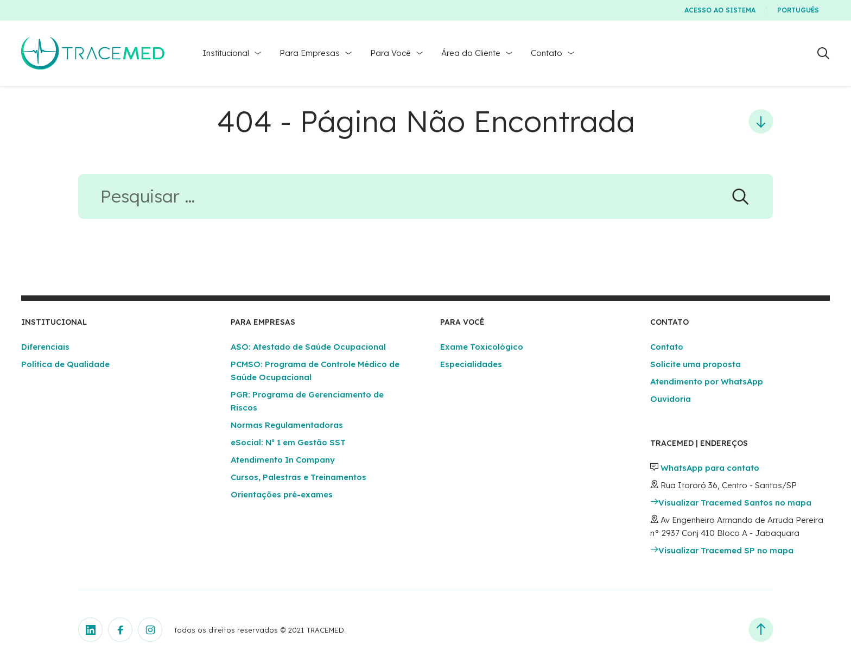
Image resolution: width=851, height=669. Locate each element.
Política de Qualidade (65, 364)
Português (798, 10)
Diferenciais (45, 347)
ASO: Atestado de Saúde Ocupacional (308, 347)
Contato (546, 53)
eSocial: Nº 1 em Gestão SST (288, 442)
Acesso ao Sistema (719, 10)
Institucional (225, 53)
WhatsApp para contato (710, 468)
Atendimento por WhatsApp (706, 381)
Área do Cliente (470, 53)
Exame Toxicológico (481, 347)
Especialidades (471, 364)
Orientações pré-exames (282, 494)
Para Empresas (310, 53)
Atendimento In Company (283, 460)
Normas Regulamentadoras (287, 425)
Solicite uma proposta (695, 364)
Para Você (390, 53)
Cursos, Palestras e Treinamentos (298, 477)
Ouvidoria (670, 399)
